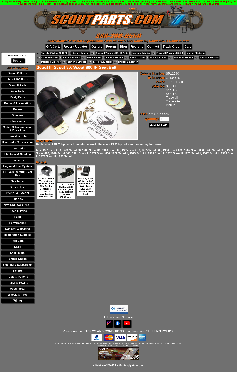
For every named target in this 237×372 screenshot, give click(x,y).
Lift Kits (17, 199)
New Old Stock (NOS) (17, 205)
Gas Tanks (17, 181)
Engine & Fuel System (17, 166)
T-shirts (18, 270)
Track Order (172, 46)
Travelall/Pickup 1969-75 (54, 53)
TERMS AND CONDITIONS (104, 331)
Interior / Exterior (80, 53)
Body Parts (17, 97)
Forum (111, 46)
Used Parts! (17, 288)
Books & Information (17, 103)
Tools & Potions (17, 276)
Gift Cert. (53, 46)
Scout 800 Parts (17, 79)
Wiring (17, 300)
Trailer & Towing (17, 282)
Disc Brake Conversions (17, 142)
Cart (188, 46)
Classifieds (17, 121)
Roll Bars (18, 240)
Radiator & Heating (17, 228)
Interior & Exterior (17, 193)
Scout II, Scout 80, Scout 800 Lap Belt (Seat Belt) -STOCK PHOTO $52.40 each (66, 190)
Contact (153, 46)
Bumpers (17, 115)
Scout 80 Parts (17, 73)
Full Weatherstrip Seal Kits (17, 174)
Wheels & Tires (17, 294)
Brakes (17, 109)
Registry (137, 46)
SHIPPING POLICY (159, 331)
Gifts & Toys (18, 187)
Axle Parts (17, 91)
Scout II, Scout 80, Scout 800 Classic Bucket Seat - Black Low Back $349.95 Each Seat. (86, 186)
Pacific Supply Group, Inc (129, 365)
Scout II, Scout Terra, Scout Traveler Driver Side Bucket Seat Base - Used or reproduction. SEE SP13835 (46, 187)
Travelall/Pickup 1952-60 (170, 53)
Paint (17, 217)
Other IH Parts (17, 211)
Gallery (96, 46)
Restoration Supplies (17, 234)
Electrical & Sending (17, 154)
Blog (123, 46)
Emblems (18, 160)
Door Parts (18, 148)
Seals (17, 246)
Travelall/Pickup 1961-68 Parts (112, 53)
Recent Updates (76, 46)
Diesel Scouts (18, 136)
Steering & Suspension (18, 264)
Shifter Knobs (18, 258)
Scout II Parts (17, 85)
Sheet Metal (17, 252)
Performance (17, 222)
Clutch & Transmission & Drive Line (17, 129)
